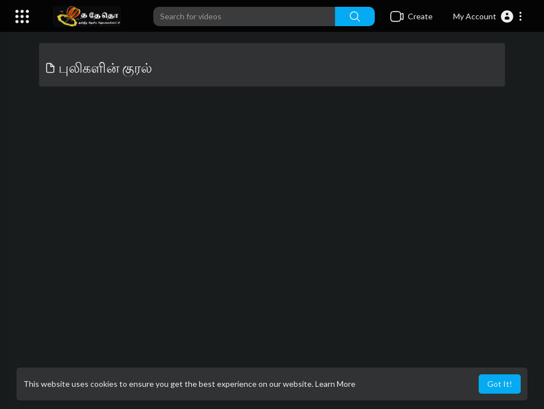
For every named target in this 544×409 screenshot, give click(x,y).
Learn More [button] (335, 384)
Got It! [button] (499, 384)
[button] (488, 16)
